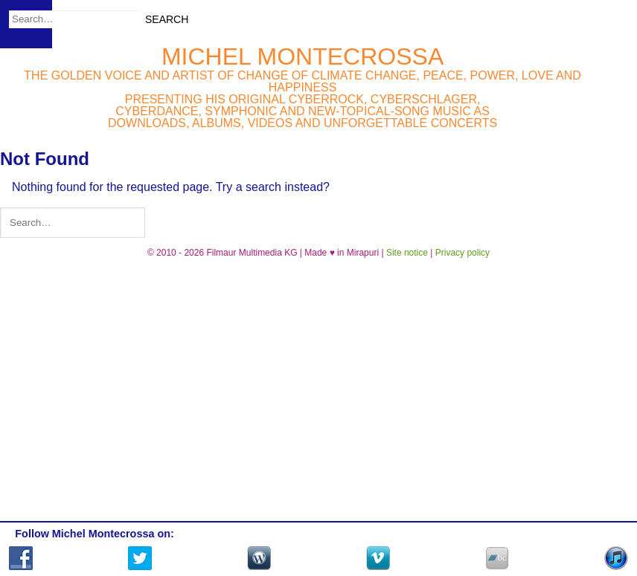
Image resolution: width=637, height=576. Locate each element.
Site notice (407, 252)
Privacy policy (462, 252)
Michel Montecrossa (302, 56)
